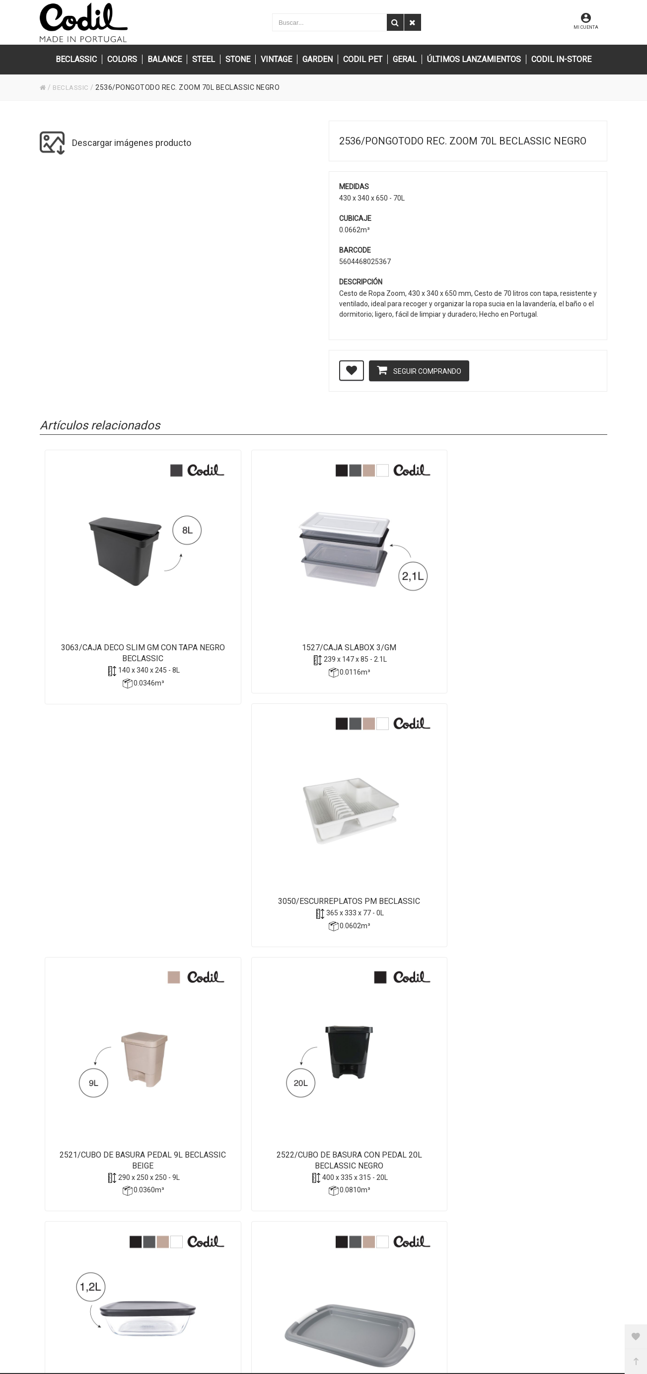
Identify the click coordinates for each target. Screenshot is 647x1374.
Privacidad (442, 1237)
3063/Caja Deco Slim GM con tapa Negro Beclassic (110, 593)
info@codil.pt (260, 1247)
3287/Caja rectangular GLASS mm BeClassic (252, 832)
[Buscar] (395, 22)
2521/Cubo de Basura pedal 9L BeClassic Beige (535, 593)
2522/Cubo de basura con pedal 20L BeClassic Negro (110, 832)
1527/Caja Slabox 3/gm (252, 588)
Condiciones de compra (463, 1264)
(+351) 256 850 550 (269, 1278)
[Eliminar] (412, 22)
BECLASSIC (72, 87)
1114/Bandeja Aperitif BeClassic (393, 832)
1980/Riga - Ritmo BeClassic (251, 1064)
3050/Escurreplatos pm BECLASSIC (393, 593)
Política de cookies (455, 1251)
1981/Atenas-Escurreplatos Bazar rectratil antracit (110, 1070)
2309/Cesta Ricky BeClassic (534, 826)
